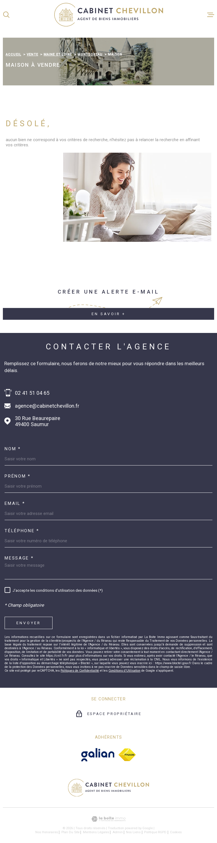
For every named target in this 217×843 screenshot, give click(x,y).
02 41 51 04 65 (32, 393)
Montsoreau (90, 54)
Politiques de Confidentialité (80, 671)
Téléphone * (22, 531)
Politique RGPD (155, 832)
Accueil (13, 54)
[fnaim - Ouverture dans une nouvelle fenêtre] (127, 754)
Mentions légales (96, 832)
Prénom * (18, 476)
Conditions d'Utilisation (124, 671)
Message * (19, 558)
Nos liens (133, 832)
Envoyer (28, 622)
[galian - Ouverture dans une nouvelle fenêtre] (97, 754)
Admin (118, 832)
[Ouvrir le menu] (210, 14)
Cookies (176, 832)
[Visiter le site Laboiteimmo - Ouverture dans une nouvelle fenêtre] (108, 819)
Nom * (13, 449)
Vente (32, 54)
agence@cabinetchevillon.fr (47, 406)
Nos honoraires (46, 832)
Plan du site (70, 832)
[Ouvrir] (6, 14)
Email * (15, 503)
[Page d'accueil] (108, 14)
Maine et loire (58, 54)
